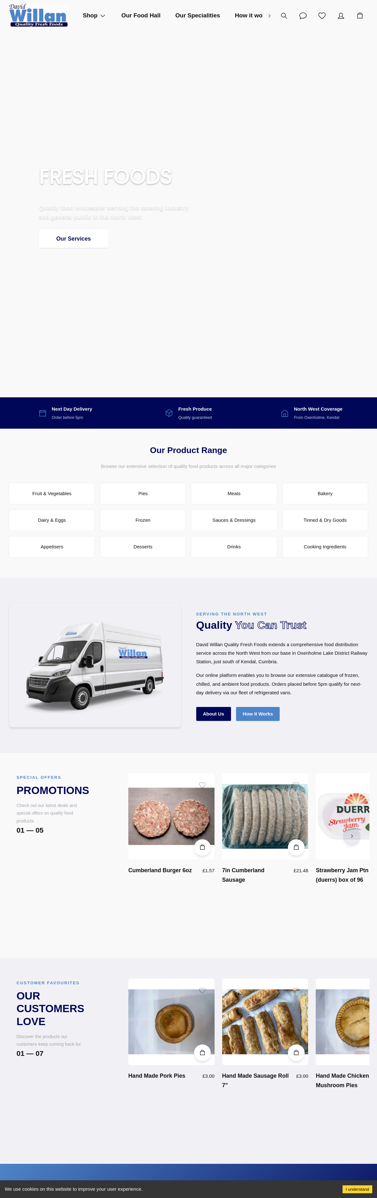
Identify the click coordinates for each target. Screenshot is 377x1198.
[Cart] (359, 16)
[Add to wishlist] (202, 785)
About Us (213, 714)
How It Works (258, 714)
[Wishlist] (322, 15)
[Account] (303, 15)
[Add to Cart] (202, 847)
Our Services (73, 238)
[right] (269, 15)
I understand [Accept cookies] (357, 1189)
